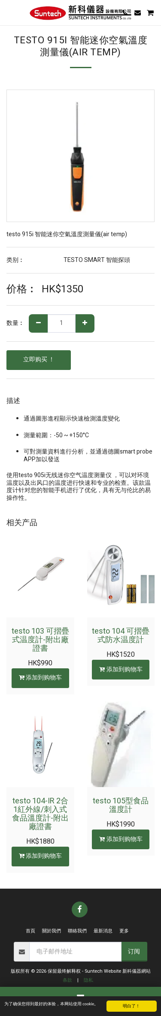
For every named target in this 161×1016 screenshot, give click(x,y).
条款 (67, 980)
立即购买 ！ (39, 359)
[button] (9, 12)
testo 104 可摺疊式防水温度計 (120, 635)
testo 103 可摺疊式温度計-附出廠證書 (40, 639)
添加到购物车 (40, 677)
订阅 (134, 951)
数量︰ (15, 323)
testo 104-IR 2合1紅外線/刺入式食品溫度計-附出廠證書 (40, 813)
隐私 (88, 980)
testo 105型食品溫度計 (121, 805)
